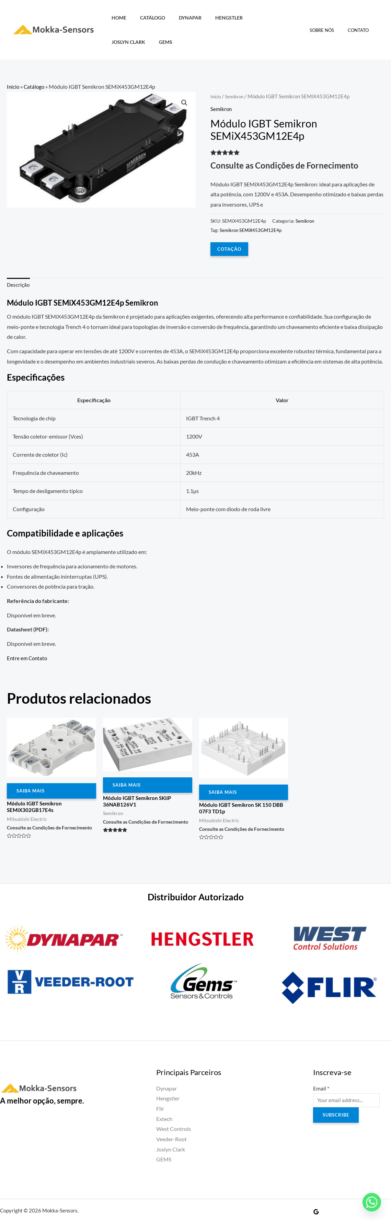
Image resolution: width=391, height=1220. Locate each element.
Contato (360, 18)
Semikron (237, 72)
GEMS (289, 18)
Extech (164, 1098)
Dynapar (180, 18)
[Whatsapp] (372, 1202)
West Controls (173, 1108)
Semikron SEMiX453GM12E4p (252, 205)
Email (321, 1067)
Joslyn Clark (256, 18)
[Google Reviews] (316, 1191)
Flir (160, 1088)
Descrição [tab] (19, 261)
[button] (184, 79)
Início (13, 62)
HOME (117, 18)
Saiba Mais (31, 768)
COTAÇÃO (229, 224)
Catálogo (146, 18)
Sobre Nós (329, 18)
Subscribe (337, 1096)
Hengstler (215, 18)
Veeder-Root (171, 1118)
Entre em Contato (28, 634)
